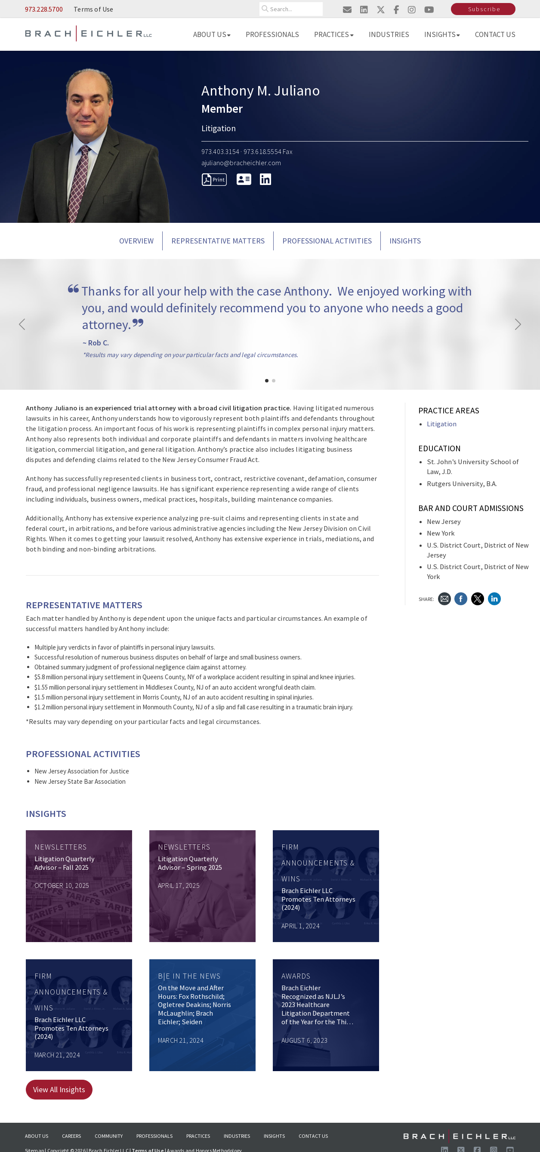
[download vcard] (244, 179)
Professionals (272, 34)
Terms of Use (93, 9)
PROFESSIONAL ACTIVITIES (327, 241)
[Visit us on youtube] (429, 10)
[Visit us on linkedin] (364, 10)
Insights (442, 34)
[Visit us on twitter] (380, 10)
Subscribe (484, 9)
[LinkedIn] (265, 179)
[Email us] (347, 10)
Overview (136, 241)
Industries (389, 34)
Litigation (442, 423)
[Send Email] (444, 598)
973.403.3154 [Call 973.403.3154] (220, 151)
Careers (71, 1136)
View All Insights (59, 1089)
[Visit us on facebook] (396, 10)
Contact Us (495, 34)
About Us (212, 34)
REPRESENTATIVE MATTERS (218, 241)
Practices (334, 34)
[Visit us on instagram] (412, 10)
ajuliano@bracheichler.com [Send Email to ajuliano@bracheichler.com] (241, 162)
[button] (266, 380)
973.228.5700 (44, 9)
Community (109, 1136)
